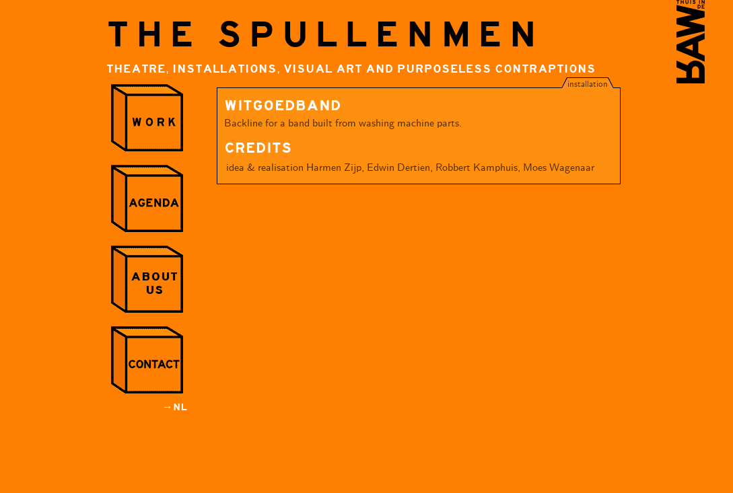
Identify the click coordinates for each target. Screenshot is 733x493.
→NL (174, 407)
